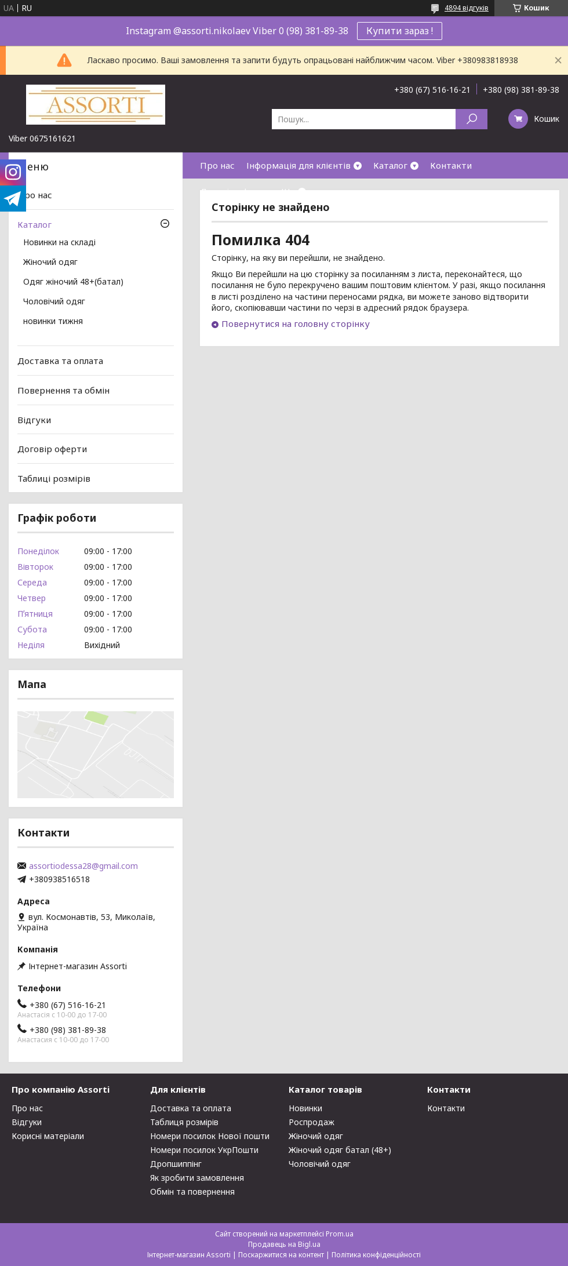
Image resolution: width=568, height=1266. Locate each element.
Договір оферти (235, 191)
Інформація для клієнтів (298, 165)
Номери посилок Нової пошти (210, 1135)
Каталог (390, 165)
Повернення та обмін (63, 390)
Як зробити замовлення (197, 1177)
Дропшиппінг (176, 1163)
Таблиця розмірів (184, 1121)
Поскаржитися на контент (281, 1255)
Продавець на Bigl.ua (284, 1244)
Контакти (451, 165)
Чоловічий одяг (54, 302)
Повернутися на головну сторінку (295, 323)
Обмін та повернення (192, 1191)
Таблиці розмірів (53, 478)
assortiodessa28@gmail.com (83, 866)
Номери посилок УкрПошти (204, 1149)
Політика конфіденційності (376, 1255)
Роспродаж (311, 1121)
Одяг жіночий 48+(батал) (73, 282)
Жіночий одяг (50, 262)
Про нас (217, 165)
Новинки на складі (59, 243)
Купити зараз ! (399, 30)
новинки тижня (53, 321)
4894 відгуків (467, 8)
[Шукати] (471, 119)
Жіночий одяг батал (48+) (340, 1149)
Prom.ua (340, 1234)
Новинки (305, 1108)
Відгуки (34, 419)
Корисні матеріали (48, 1135)
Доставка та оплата (60, 360)
